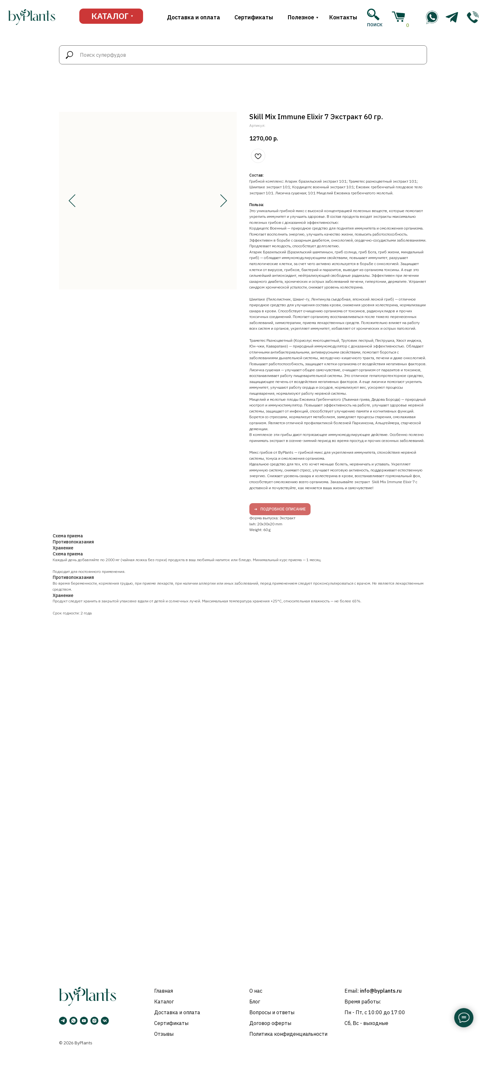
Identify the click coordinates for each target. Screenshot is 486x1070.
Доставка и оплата (193, 17)
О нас (255, 991)
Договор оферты (270, 1023)
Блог (254, 1001)
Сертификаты (253, 17)
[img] (472, 17)
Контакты (343, 17)
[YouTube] (84, 1021)
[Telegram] (63, 1021)
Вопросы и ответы (271, 1012)
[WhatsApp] (73, 1021)
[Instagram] (94, 1021)
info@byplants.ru (381, 991)
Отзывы (164, 1034)
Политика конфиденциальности (288, 1034)
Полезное (301, 17)
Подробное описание (283, 509)
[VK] (105, 1021)
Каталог (164, 1001)
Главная (163, 991)
